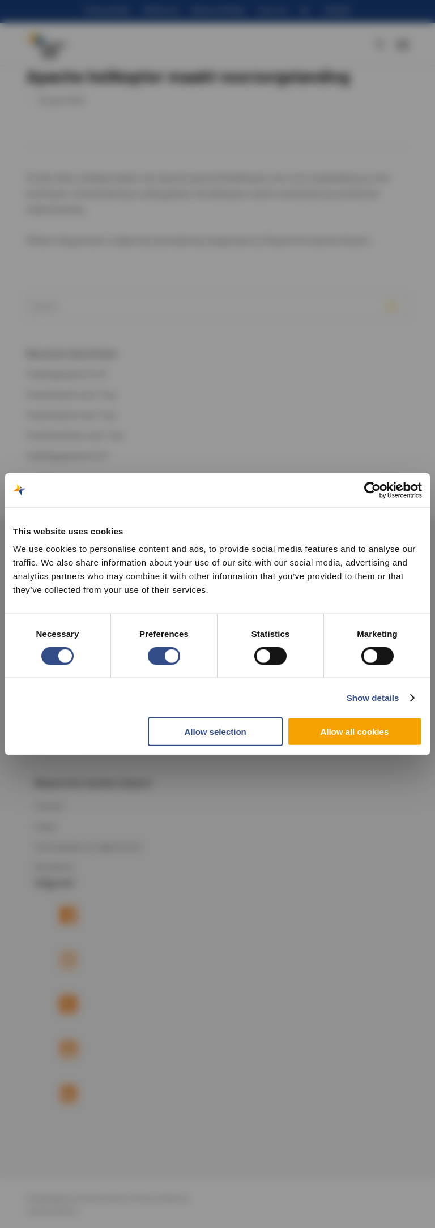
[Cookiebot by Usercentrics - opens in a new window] (372, 489)
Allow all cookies (354, 732)
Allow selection (215, 732)
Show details (373, 697)
